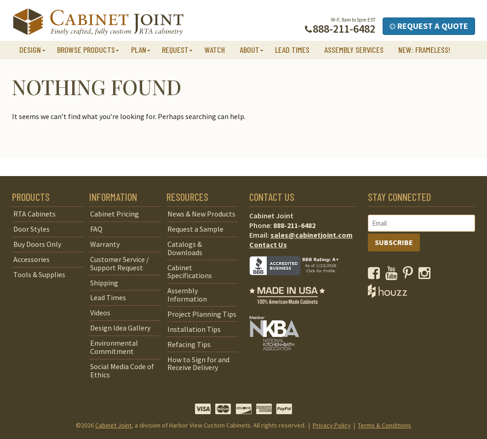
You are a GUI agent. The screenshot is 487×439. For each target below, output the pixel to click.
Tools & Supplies (39, 274)
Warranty (105, 244)
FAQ (96, 229)
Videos (100, 312)
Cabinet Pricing (114, 213)
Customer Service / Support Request (119, 263)
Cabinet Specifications (189, 271)
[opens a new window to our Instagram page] (426, 275)
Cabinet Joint (113, 425)
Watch (215, 50)
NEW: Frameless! (424, 50)
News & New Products (201, 213)
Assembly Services (354, 50)
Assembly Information (187, 294)
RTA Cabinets (34, 213)
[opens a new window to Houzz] (387, 295)
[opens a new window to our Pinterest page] (410, 275)
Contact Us (268, 244)
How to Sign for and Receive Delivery (198, 363)
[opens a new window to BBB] (299, 281)
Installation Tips (194, 329)
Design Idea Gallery (120, 327)
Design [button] (30, 50)
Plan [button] (138, 50)
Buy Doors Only (37, 244)
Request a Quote (429, 26)
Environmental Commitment (114, 347)
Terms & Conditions (384, 425)
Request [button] (175, 50)
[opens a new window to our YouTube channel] (393, 275)
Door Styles (31, 229)
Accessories (31, 259)
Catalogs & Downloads (184, 248)
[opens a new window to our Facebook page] (376, 275)
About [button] (249, 50)
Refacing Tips (189, 344)
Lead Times (292, 50)
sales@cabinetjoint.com (311, 234)
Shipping (104, 282)
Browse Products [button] (86, 50)
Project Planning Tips (201, 314)
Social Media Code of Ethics (122, 370)
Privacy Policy (332, 425)
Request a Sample (195, 229)
